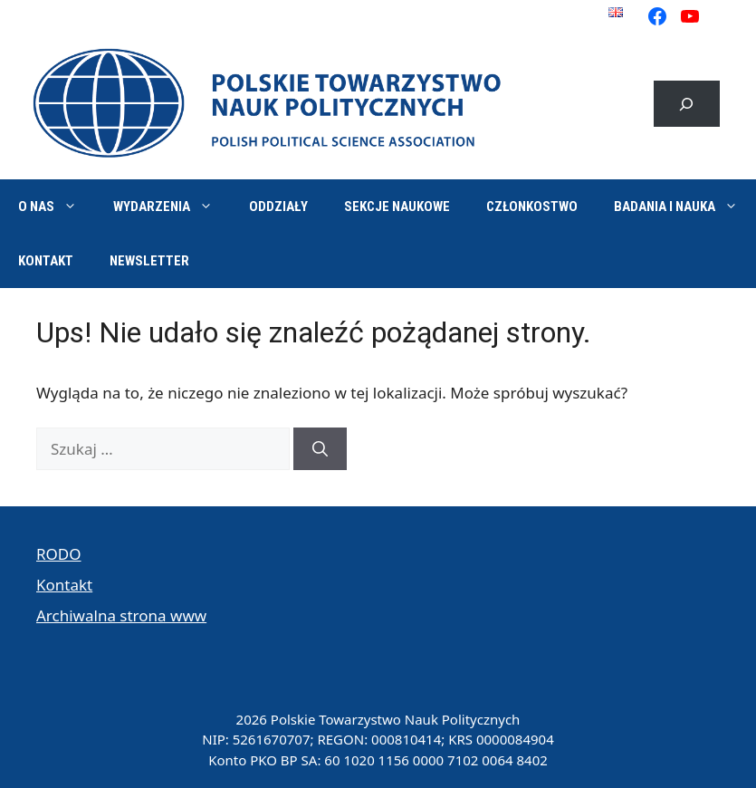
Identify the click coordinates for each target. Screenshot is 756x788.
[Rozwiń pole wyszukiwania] (687, 104)
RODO (58, 553)
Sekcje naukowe (397, 206)
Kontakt (45, 261)
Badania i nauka (685, 206)
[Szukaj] (320, 449)
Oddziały (278, 206)
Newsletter (149, 261)
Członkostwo (532, 206)
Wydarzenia (172, 206)
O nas (56, 206)
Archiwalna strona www (121, 615)
